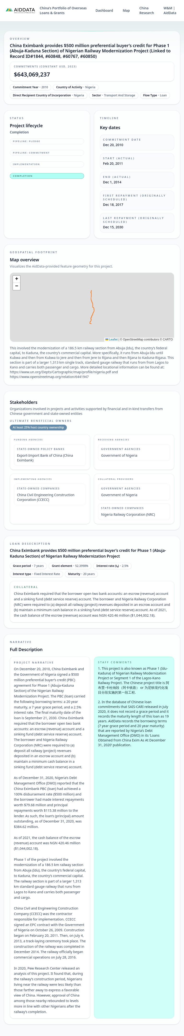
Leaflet (111, 339)
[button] (16, 279)
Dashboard (104, 10)
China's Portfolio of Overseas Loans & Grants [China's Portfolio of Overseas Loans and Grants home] (63, 10)
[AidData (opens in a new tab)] (20, 10)
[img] (92, 307)
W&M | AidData (170, 10)
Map (126, 10)
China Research (146, 10)
